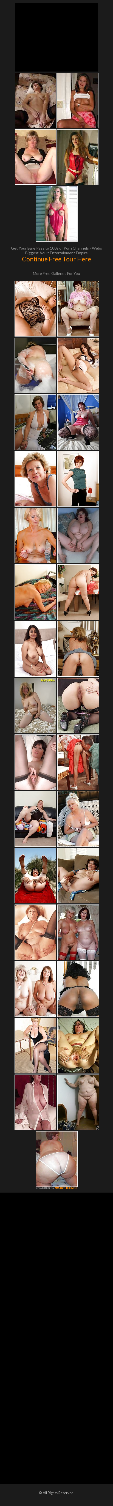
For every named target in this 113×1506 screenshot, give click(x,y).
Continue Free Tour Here (56, 259)
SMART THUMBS (66, 1188)
